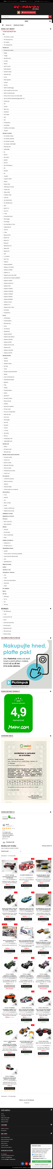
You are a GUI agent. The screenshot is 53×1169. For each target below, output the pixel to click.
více (43, 1155)
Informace (4, 608)
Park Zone (6, 417)
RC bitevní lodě (7, 449)
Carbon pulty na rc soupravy (11, 489)
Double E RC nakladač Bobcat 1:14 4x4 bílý (9, 1078)
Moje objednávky (5, 1137)
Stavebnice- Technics (8, 572)
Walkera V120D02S (8, 291)
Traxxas (6, 82)
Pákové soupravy (8, 481)
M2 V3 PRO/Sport (8, 165)
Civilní (5, 369)
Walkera (6, 262)
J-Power (6, 430)
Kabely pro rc (7, 543)
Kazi (5, 575)
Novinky (3, 1116)
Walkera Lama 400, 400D (10, 275)
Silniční (5, 63)
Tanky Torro (7, 460)
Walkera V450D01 (8, 288)
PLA (5, 602)
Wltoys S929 (7, 192)
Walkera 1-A (7, 272)
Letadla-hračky (8, 363)
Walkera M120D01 (8, 264)
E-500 (5, 213)
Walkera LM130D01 (8, 299)
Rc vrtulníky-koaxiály (9, 141)
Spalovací (6, 395)
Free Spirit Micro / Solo (9, 224)
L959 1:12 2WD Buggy (9, 88)
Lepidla (6, 551)
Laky (5, 559)
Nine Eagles (7, 219)
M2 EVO (6, 162)
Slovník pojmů (6, 625)
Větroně (6, 361)
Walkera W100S (8, 342)
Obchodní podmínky (8, 622)
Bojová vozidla (7, 462)
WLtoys (5, 181)
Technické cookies (37, 1155)
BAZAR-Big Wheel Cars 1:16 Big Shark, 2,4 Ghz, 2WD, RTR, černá (9, 910)
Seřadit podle (4, 851)
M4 (4, 168)
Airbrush (6, 529)
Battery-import (5, 1128)
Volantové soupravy (9, 478)
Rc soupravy (6, 476)
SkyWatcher (7, 331)
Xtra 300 (6, 422)
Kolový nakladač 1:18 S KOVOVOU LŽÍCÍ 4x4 (26, 1042)
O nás (4, 614)
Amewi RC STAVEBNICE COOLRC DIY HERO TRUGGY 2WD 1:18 (26, 977)
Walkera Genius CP (8, 283)
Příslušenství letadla (9, 379)
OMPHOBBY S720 (8, 441)
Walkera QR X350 (8, 339)
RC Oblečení (6, 588)
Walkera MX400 (8, 334)
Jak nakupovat (7, 611)
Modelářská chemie (8, 548)
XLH (5, 120)
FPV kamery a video (9, 37)
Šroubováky (7, 532)
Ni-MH (5, 505)
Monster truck (7, 58)
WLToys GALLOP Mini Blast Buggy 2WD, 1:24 (14, 98)
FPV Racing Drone (8, 39)
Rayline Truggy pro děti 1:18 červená (10, 877)
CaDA (5, 586)
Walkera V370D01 (8, 270)
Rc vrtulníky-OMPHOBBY (10, 144)
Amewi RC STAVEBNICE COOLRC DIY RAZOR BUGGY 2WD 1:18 (9, 977)
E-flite (5, 232)
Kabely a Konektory (8, 540)
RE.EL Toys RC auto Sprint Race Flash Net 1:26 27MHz (26, 1010)
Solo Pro (6, 229)
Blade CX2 (6, 237)
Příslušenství (7, 122)
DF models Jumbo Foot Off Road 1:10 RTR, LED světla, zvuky (10, 1011)
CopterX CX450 (8, 179)
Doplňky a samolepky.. (9, 128)
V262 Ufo (6, 197)
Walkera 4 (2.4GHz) (9, 267)
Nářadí (4, 527)
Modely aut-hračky (8, 50)
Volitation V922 (7, 195)
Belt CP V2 (6, 208)
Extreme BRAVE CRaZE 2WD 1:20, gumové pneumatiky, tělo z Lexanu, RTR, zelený (43, 910)
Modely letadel (7, 355)
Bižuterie (6, 382)
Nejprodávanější (5, 1118)
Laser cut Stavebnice (9, 377)
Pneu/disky (6, 125)
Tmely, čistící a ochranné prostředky (13, 553)
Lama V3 (6, 211)
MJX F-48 (6, 259)
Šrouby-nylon (7, 409)
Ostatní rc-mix (7, 569)
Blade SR (6, 243)
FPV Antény (6, 42)
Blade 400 (6, 248)
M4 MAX (6, 171)
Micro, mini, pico (8, 521)
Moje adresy (4, 1143)
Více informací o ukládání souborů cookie (41, 1166)
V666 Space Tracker (9, 187)
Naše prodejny (7, 634)
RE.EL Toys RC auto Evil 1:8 (43, 1043)
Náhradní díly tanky (9, 465)
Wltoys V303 (7, 184)
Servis (4, 619)
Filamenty (6, 596)
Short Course (7, 66)
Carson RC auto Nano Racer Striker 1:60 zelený (9, 1045)
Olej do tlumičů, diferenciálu (11, 556)
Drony (4, 315)
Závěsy (5, 387)
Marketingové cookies (38, 1158)
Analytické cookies (37, 1156)
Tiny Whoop (7, 328)
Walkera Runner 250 (9, 345)
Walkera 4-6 (7, 304)
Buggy (5, 53)
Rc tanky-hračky (8, 457)
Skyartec (6, 425)
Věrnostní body (7, 631)
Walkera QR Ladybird (9, 337)
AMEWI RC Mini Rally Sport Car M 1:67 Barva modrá (43, 942)
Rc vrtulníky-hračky (8, 136)
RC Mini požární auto (26, 875)
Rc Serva (5, 519)
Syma (5, 326)
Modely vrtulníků (7, 133)
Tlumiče (6, 130)
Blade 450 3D (7, 235)
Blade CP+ (6, 240)
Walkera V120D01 (8, 280)
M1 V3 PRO (6, 157)
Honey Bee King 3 (8, 216)
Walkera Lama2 (8, 302)
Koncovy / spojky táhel (9, 411)
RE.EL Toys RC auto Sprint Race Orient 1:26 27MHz (43, 1010)
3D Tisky (6, 604)
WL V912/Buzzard (8, 203)
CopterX (6, 176)
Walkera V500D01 (8, 296)
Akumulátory (6, 492)
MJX (5, 254)
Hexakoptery (7, 318)
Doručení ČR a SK (7, 617)
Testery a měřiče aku (9, 508)
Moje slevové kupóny (6, 1147)
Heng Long (6, 101)
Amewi (5, 106)
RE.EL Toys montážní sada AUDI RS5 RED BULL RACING (26, 941)
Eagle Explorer (7, 227)
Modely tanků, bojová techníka (11, 454)
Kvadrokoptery (7, 320)
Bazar (4, 591)
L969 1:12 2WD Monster (9, 93)
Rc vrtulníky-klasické (9, 138)
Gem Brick (6, 583)
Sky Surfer (6, 433)
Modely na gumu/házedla (10, 371)
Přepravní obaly (7, 564)
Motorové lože (7, 401)
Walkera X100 (7, 286)
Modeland (3, 1130)
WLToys (6, 85)
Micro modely (7, 503)
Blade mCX (6, 251)
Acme (5, 77)
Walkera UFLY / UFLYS (9, 307)
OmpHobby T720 (8, 438)
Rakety (5, 374)
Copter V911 (7, 189)
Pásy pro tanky (7, 468)
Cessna (6, 428)
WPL (5, 117)
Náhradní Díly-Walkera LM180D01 (12, 278)
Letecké (6, 497)
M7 (4, 173)
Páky (5, 385)
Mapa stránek (4, 1121)
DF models (6, 114)
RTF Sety (6, 366)
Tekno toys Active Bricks (10, 580)
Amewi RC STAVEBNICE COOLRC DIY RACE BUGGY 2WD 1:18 (43, 977)
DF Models (6, 310)
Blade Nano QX (7, 245)
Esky (5, 205)
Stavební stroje (7, 71)
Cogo (5, 577)
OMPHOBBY (7, 149)
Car (5, 500)
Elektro (5, 393)
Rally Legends (7, 69)
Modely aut (6, 47)
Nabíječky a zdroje (8, 513)
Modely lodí (6, 444)
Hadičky (6, 403)
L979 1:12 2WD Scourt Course (11, 90)
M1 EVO (5, 154)
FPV (4, 34)
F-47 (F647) (7, 256)
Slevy (2, 1114)
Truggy (5, 55)
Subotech (6, 112)
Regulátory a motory (8, 516)
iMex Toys (6, 109)
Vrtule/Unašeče (8, 390)
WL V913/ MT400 (8, 200)
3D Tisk (4, 594)
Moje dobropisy (5, 1141)
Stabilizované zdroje (9, 511)
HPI (4, 104)
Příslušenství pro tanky (9, 470)
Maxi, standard (7, 524)
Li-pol (5, 494)
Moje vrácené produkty (7, 1139)
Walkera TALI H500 (8, 350)
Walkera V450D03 (8, 294)
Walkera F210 (7, 347)
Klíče (5, 537)
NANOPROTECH (7, 561)
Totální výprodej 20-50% (9, 31)
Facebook (26, 1103)
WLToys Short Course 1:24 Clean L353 (13, 96)
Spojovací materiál (8, 406)
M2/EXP (6, 160)
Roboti (4, 567)
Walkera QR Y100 (8, 353)
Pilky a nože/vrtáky (8, 535)
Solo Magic (6, 221)
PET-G (5, 599)
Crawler (6, 61)
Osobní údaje (4, 1145)
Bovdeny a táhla (8, 398)
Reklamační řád (7, 628)
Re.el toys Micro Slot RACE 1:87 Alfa (9, 941)
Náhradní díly (7, 74)
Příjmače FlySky (8, 486)
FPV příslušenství (8, 45)
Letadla (6, 358)
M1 (4, 152)
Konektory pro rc (8, 545)
